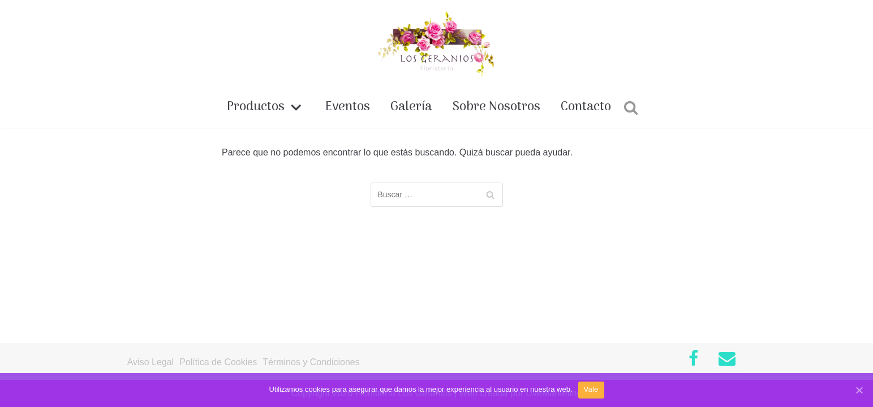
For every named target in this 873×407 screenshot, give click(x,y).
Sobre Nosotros (496, 107)
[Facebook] (693, 359)
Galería (411, 107)
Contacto (586, 107)
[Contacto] (727, 359)
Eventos (347, 107)
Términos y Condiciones (311, 362)
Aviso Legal (150, 362)
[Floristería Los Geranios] (436, 43)
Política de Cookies (218, 362)
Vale (591, 389)
